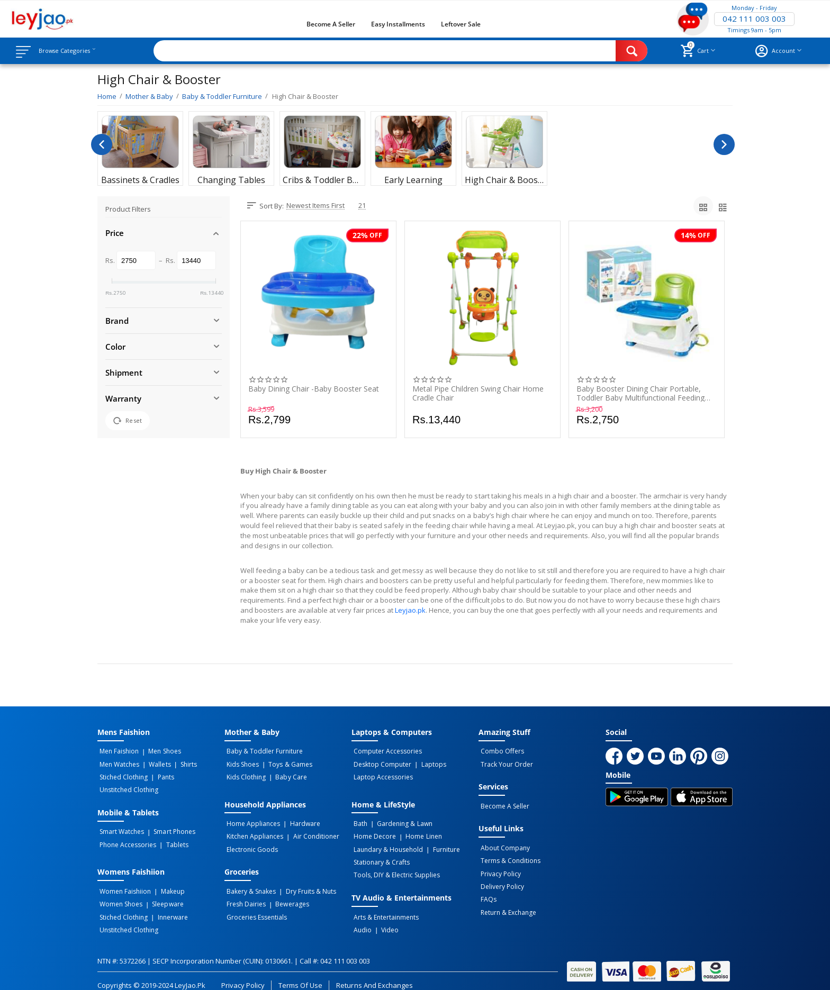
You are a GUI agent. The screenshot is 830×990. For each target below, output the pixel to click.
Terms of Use (300, 973)
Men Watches (117, 763)
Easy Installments (398, 24)
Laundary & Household (386, 843)
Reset (127, 421)
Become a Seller (330, 24)
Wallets (154, 763)
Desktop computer (380, 763)
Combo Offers (500, 751)
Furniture (440, 843)
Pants (159, 774)
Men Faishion (117, 751)
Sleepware (161, 895)
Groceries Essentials (254, 907)
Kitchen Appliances (252, 831)
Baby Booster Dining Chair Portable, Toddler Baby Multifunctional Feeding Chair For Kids (640, 393)
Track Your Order (505, 763)
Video (384, 918)
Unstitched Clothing (126, 786)
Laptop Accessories (381, 774)
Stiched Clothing (121, 774)
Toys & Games (284, 763)
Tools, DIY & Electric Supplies (394, 866)
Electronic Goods (250, 843)
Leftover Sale (461, 24)
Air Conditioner (310, 831)
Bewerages (286, 895)
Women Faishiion (123, 883)
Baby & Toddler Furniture (262, 751)
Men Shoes (158, 751)
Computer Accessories (385, 751)
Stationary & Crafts (379, 854)
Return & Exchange (506, 902)
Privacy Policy (499, 867)
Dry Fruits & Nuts (304, 883)
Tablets (171, 838)
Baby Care (285, 774)
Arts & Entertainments (384, 907)
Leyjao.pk (410, 610)
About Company (503, 844)
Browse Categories (72, 51)
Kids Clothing (244, 774)
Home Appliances (251, 819)
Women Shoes (118, 895)
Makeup (166, 883)
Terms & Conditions (508, 855)
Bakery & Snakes (249, 883)
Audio (360, 918)
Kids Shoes (240, 763)
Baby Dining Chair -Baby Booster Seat (313, 389)
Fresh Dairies (244, 895)
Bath (358, 819)
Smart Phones (168, 826)
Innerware (166, 907)
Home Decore (372, 831)
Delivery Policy (500, 879)
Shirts (178, 763)
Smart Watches (119, 826)
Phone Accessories (125, 838)
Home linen (418, 831)
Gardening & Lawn (398, 819)
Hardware (299, 819)
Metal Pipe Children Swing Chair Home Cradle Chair (478, 393)
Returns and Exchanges (374, 973)
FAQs (486, 890)
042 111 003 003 (754, 19)
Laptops (427, 763)
